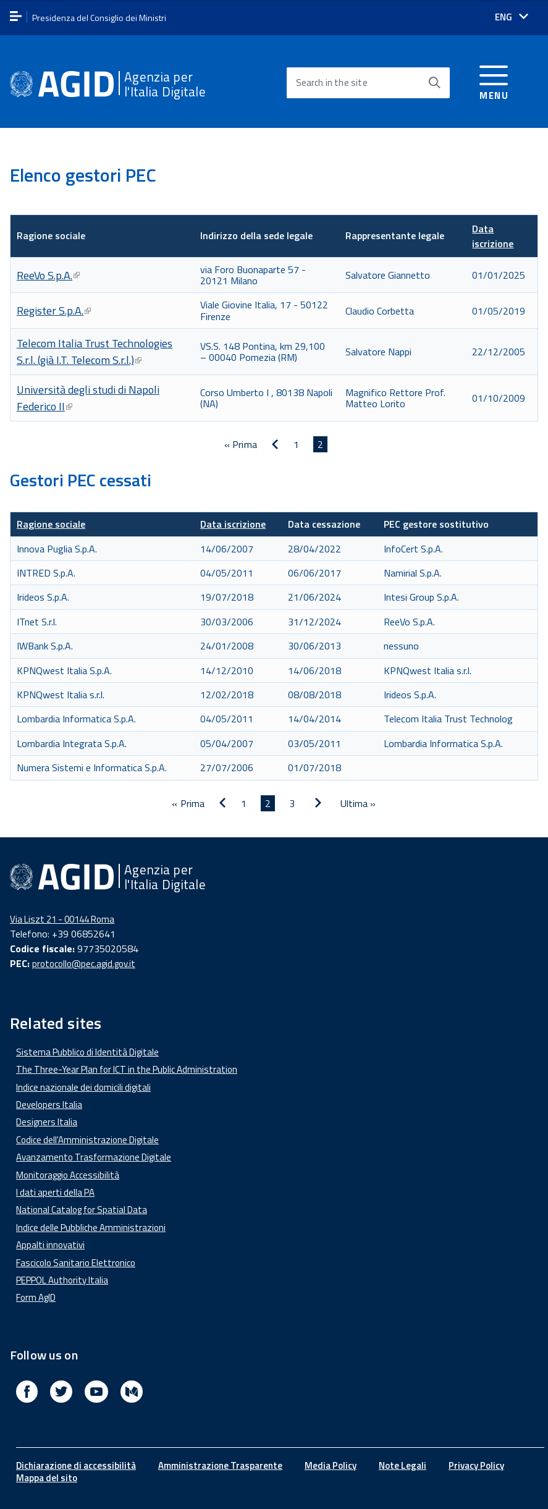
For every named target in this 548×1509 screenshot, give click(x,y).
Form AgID (36, 1297)
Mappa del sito (46, 1478)
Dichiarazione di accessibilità (76, 1465)
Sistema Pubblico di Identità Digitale (87, 1052)
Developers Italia (49, 1104)
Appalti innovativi (50, 1245)
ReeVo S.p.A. (48, 275)
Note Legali (402, 1465)
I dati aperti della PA (55, 1192)
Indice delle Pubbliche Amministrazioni (91, 1227)
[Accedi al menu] (493, 81)
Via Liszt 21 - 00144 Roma (62, 919)
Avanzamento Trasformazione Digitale (93, 1157)
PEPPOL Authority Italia (62, 1280)
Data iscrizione (492, 236)
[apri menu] (16, 17)
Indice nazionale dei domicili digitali (83, 1087)
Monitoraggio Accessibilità (67, 1175)
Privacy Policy (476, 1465)
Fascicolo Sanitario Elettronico (75, 1263)
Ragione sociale (51, 524)
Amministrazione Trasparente (220, 1465)
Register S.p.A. (54, 310)
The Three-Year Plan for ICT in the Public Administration (126, 1069)
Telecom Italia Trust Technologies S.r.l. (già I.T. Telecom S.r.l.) (94, 351)
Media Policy (330, 1465)
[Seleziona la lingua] (511, 17)
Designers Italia (46, 1122)
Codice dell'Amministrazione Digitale (87, 1140)
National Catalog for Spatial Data (81, 1210)
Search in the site (332, 82)
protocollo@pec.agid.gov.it (83, 964)
